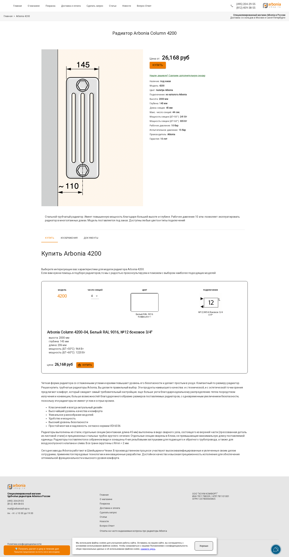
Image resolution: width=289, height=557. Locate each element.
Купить (158, 65)
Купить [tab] (49, 237)
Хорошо (203, 545)
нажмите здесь (148, 549)
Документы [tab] (91, 237)
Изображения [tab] (69, 237)
